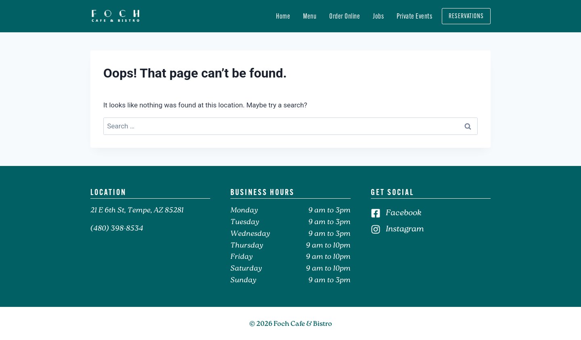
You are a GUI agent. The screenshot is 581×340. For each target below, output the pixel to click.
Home (283, 16)
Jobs (378, 16)
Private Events (414, 16)
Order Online (344, 16)
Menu (309, 16)
